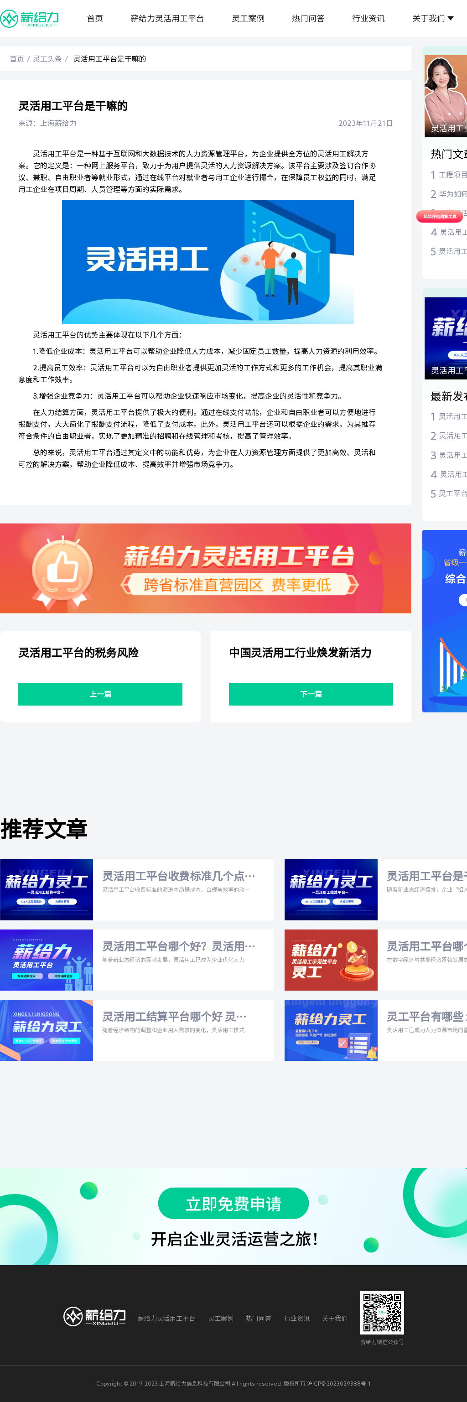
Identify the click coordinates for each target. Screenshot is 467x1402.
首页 (95, 18)
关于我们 (428, 18)
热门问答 (308, 18)
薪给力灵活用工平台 (167, 18)
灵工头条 (47, 58)
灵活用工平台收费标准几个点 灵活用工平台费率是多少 (173, 877)
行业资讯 (368, 18)
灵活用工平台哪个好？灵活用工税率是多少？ (173, 948)
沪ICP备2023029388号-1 (339, 1383)
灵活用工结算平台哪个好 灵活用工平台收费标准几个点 (174, 1018)
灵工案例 (248, 18)
